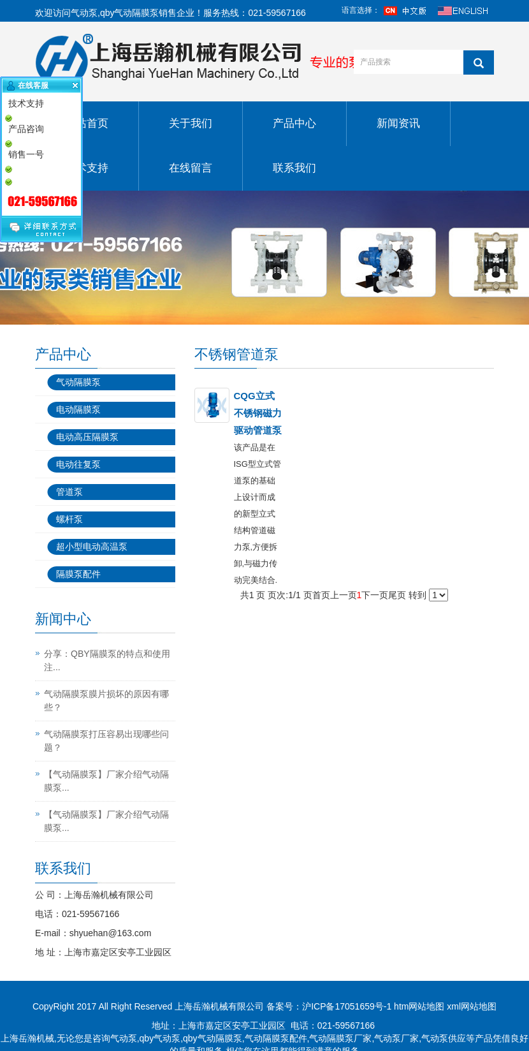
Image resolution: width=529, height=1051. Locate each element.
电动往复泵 (78, 464)
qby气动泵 (160, 1038)
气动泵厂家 (396, 1038)
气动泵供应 (443, 1038)
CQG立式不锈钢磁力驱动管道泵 (258, 413)
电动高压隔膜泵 (87, 437)
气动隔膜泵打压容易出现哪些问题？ (106, 741)
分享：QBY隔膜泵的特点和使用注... (107, 660)
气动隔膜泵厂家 (340, 1038)
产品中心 (294, 123)
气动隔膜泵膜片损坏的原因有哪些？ (106, 700)
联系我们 (294, 168)
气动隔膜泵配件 (276, 1038)
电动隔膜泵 (78, 409)
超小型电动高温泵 (91, 546)
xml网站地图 (471, 1006)
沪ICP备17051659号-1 (346, 1006)
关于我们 (190, 123)
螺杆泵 (69, 519)
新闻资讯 (398, 123)
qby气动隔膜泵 (129, 13)
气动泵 (84, 13)
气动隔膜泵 (78, 382)
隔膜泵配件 (78, 574)
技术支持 (86, 168)
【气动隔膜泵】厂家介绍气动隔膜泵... (106, 781)
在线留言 (190, 168)
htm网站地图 (419, 1006)
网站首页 (86, 123)
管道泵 (69, 492)
